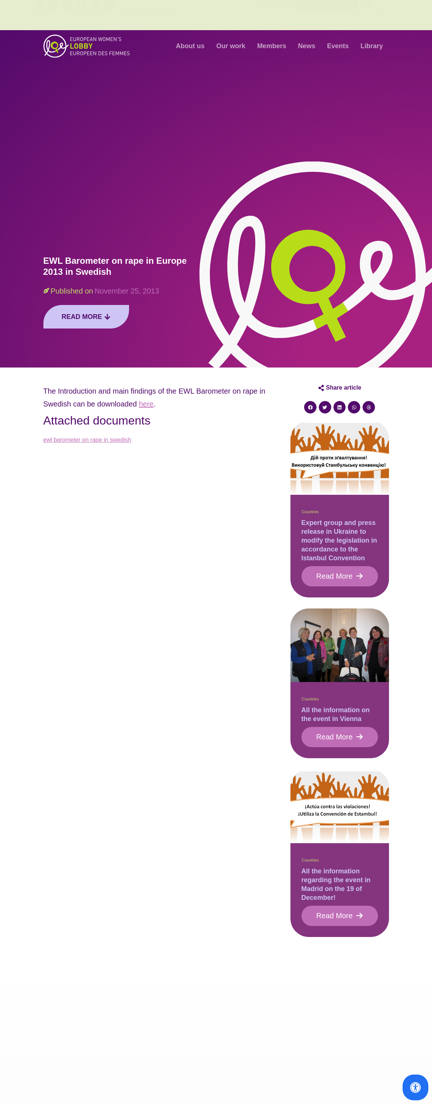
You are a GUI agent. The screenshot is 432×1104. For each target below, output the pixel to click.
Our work (230, 46)
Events (338, 46)
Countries (310, 512)
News (306, 46)
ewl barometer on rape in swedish (87, 440)
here (146, 404)
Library (371, 46)
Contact (276, 15)
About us (190, 46)
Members (271, 46)
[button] (310, 407)
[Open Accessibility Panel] (415, 1087)
